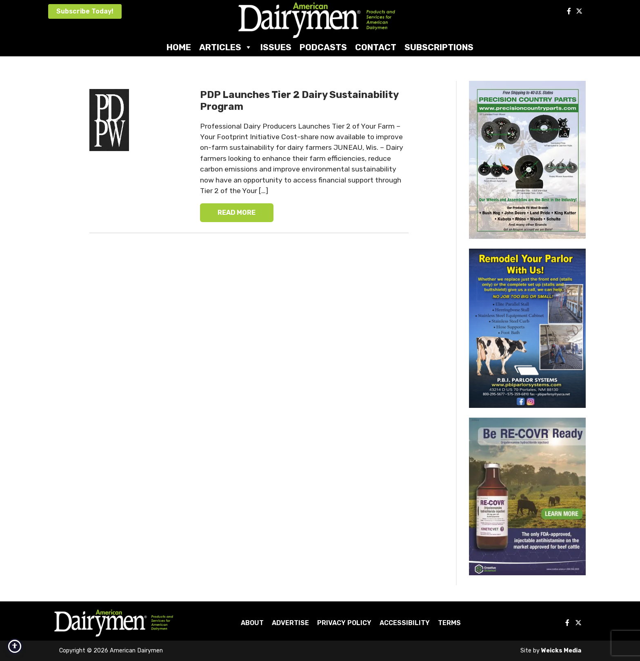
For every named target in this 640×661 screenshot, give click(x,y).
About (252, 623)
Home (179, 47)
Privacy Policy (344, 623)
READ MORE (237, 212)
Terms (449, 623)
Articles (225, 47)
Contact (375, 47)
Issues (275, 47)
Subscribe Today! (84, 11)
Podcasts (323, 47)
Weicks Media (561, 650)
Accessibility (405, 623)
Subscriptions (438, 47)
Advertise (290, 623)
